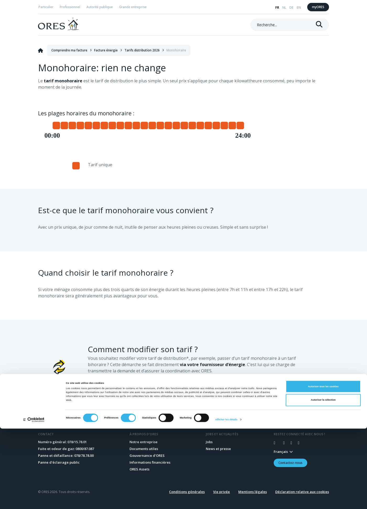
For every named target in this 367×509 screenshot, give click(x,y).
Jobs (209, 442)
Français (281, 451)
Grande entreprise (133, 7)
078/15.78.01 (77, 442)
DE (291, 7)
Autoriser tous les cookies (323, 467)
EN (299, 7)
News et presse (218, 448)
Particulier (46, 7)
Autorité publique (100, 7)
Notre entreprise (143, 442)
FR (277, 7)
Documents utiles (143, 448)
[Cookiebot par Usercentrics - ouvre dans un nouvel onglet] (34, 500)
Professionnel (70, 7)
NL (284, 7)
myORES (318, 7)
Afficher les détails (226, 500)
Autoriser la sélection (323, 480)
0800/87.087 (84, 448)
